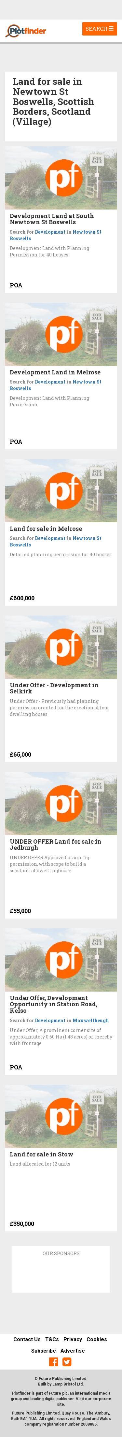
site (60, 1404)
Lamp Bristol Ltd (67, 1384)
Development (50, 232)
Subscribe (43, 1351)
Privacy (72, 1339)
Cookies (97, 1339)
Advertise (73, 1351)
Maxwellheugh (91, 1020)
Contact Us (27, 1339)
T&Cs (52, 1339)
